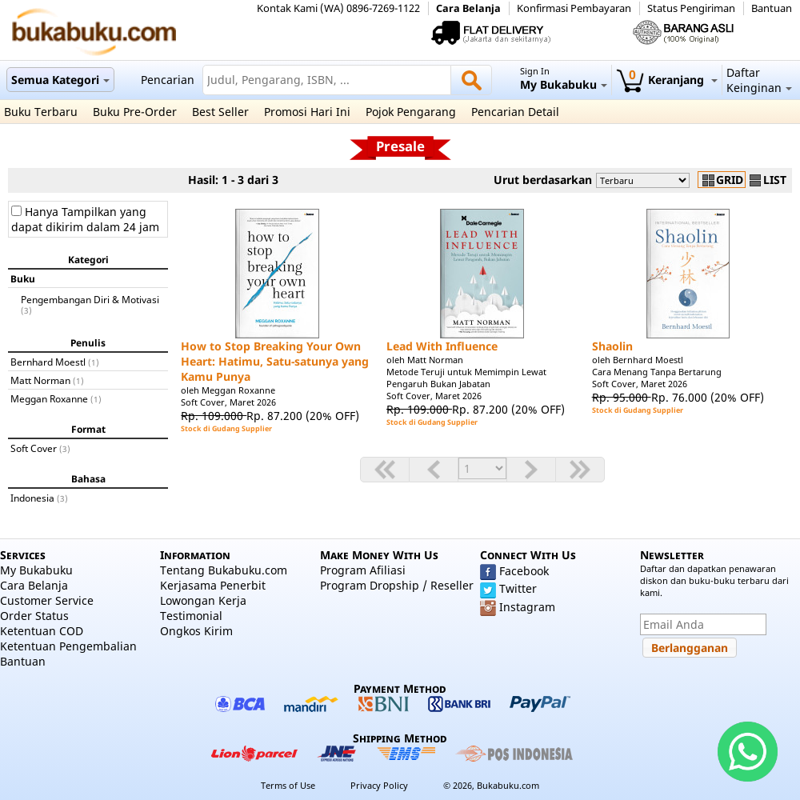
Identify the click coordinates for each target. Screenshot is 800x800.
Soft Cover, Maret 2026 (228, 402)
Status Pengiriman (691, 8)
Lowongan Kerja (203, 600)
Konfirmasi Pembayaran (574, 8)
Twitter (518, 588)
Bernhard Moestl (48, 361)
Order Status (34, 615)
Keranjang (667, 79)
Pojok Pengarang (411, 111)
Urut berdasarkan (543, 179)
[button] (689, 648)
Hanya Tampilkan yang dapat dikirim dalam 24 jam (85, 219)
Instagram (527, 606)
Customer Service (47, 600)
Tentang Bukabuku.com (223, 570)
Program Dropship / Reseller (397, 585)
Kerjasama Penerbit (213, 585)
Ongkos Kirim (196, 630)
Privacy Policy (379, 785)
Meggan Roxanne (49, 398)
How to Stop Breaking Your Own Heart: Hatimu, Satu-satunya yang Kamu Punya (275, 361)
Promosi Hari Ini (307, 111)
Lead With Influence (442, 346)
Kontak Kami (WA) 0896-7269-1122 (338, 8)
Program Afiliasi (363, 570)
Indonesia (32, 497)
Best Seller (220, 111)
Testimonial (191, 615)
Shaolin (612, 346)
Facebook (524, 570)
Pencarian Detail (515, 111)
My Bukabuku (36, 570)
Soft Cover (33, 448)
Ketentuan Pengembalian (68, 646)
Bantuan (771, 8)
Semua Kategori (60, 79)
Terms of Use (288, 785)
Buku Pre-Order (135, 111)
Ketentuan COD (41, 630)
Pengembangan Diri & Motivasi (90, 299)
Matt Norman (40, 380)
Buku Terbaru (41, 111)
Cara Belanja (468, 8)
